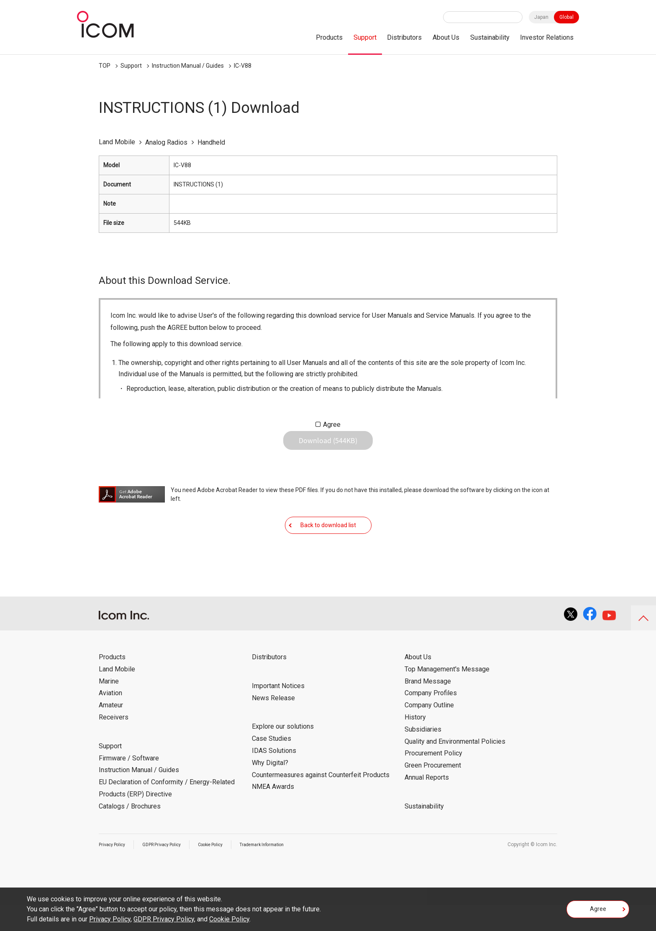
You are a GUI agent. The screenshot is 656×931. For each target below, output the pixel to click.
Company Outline (429, 731)
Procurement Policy (433, 779)
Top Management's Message (447, 695)
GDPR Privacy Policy (171, 870)
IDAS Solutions (274, 777)
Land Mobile (117, 695)
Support (365, 37)
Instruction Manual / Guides (188, 65)
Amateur (111, 731)
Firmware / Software (129, 784)
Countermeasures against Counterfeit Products (321, 801)
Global (566, 17)
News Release (273, 724)
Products (329, 37)
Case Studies (271, 764)
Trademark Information (285, 870)
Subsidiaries (423, 755)
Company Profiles (431, 719)
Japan (541, 17)
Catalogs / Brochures (130, 832)
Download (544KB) (328, 447)
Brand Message (428, 707)
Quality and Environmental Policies (455, 767)
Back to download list (328, 544)
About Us (446, 37)
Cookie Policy (226, 870)
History (415, 743)
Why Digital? (270, 789)
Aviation (110, 719)
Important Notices (278, 712)
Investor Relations (547, 37)
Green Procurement (433, 791)
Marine (109, 707)
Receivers (113, 743)
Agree (332, 425)
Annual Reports (427, 803)
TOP (104, 65)
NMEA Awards (273, 812)
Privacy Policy (115, 870)
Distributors (404, 37)
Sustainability (490, 37)
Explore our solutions (283, 752)
